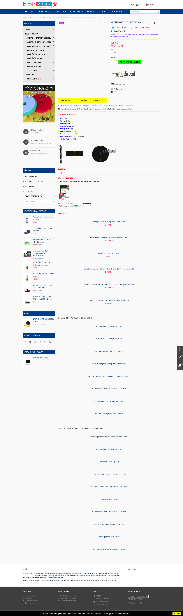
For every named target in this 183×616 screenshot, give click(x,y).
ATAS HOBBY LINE (31, 177)
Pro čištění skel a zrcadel (36, 54)
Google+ (135, 28)
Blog (105, 11)
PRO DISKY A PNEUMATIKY (35, 50)
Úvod (32, 11)
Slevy (26, 313)
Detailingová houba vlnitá (109, 499)
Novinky (43, 11)
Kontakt (117, 11)
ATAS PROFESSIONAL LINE (34, 182)
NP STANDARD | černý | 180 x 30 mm (109, 414)
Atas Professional (142, 596)
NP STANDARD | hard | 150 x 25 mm (109, 339)
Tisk (115, 92)
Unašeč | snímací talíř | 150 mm (109, 253)
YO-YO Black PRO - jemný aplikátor (42, 229)
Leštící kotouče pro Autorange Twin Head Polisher (109, 364)
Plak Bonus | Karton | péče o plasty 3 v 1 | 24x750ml (109, 487)
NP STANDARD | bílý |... (41, 358)
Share (125, 28)
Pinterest (146, 28)
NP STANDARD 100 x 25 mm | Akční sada (109, 401)
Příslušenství (31, 71)
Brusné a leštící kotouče (60, 17)
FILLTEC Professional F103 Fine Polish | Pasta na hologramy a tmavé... (109, 285)
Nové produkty (31, 34)
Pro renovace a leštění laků (42, 17)
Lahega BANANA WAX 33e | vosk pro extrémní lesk (109, 237)
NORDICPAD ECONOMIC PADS (80, 17)
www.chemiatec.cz (102, 602)
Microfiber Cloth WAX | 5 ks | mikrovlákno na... (43, 241)
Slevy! (27, 30)
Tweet (115, 28)
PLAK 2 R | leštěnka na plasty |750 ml (43, 275)
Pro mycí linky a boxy (34, 62)
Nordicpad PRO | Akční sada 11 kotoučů (109, 524)
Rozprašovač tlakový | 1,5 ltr (109, 462)
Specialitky (29, 75)
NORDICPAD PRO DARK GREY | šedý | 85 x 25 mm (42, 298)
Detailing (132, 596)
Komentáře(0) (99, 100)
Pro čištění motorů (33, 58)
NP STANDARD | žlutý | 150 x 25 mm (43, 320)
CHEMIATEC (29, 191)
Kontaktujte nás (30, 596)
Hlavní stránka (27, 17)
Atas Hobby (132, 603)
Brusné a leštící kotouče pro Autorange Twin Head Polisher (109, 376)
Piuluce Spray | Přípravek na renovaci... (43, 218)
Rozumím (176, 614)
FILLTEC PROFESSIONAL (33, 196)
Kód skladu (114, 31)
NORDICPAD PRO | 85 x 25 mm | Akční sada (43, 286)
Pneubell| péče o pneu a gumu (109, 537)
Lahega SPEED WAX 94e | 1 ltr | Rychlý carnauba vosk (109, 300)
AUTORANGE (29, 186)
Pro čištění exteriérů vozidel (38, 42)
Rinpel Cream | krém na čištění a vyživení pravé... (42, 264)
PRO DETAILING (33, 79)
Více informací (67, 100)
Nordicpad (132, 599)
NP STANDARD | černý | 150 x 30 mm (109, 351)
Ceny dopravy (29, 603)
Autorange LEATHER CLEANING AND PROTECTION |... (40, 253)
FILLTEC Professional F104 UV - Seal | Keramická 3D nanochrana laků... (109, 269)
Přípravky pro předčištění (68, 598)
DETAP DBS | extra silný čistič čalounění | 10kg (109, 474)
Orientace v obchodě (31, 601)
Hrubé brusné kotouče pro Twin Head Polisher (109, 389)
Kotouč (140, 599)
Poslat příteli (118, 89)
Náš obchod (28, 598)
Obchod (92, 11)
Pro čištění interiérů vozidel (38, 38)
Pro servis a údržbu (33, 66)
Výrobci (27, 170)
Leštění (141, 603)
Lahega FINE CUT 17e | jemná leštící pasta (109, 222)
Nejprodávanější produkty (35, 211)
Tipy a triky (75, 11)
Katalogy (59, 11)
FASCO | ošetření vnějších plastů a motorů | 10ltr (109, 437)
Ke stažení (83, 100)
